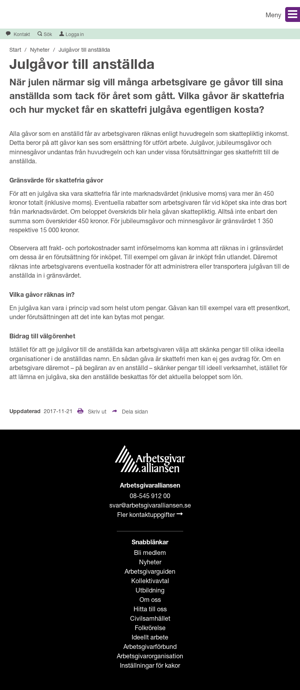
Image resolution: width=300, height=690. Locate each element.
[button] (228, 14)
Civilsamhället (150, 618)
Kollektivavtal (150, 580)
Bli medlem (150, 552)
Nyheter (150, 561)
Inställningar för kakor (150, 665)
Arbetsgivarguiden (150, 571)
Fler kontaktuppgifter (150, 514)
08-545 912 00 (150, 495)
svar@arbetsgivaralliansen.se (150, 505)
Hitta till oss (150, 608)
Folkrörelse (150, 627)
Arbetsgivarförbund (150, 646)
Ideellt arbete (150, 637)
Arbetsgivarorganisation (150, 655)
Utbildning (150, 590)
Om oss (150, 599)
